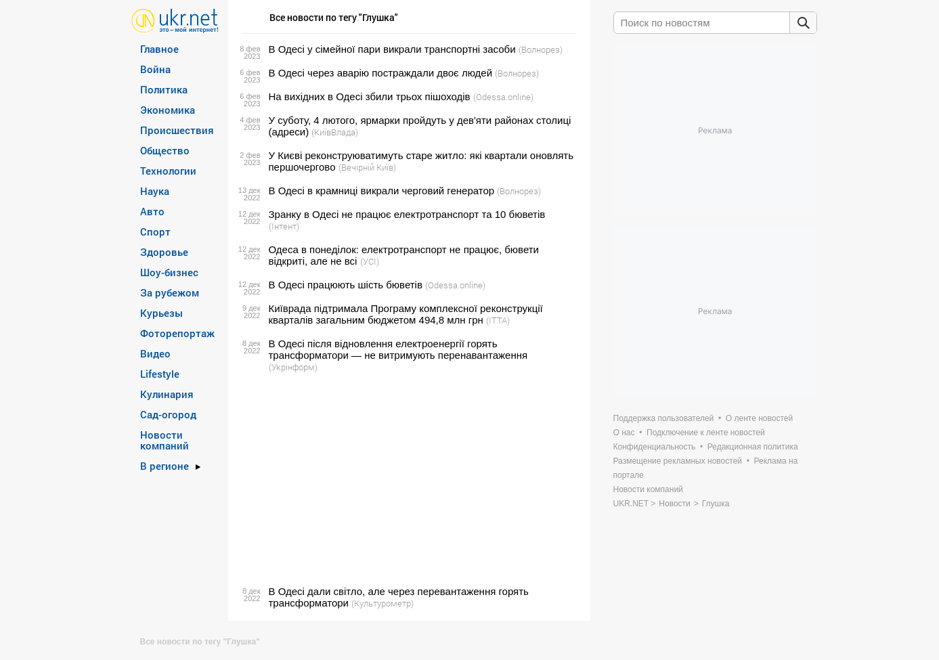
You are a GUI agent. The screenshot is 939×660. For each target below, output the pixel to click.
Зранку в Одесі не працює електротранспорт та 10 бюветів (407, 214)
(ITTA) (498, 320)
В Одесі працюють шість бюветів (345, 284)
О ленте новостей (759, 418)
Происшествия (177, 130)
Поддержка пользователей (663, 418)
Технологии (168, 170)
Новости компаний (164, 440)
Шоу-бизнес (169, 272)
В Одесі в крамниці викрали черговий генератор (382, 190)
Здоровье (164, 251)
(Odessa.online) (503, 97)
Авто (152, 211)
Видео (155, 353)
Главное (159, 48)
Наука (154, 190)
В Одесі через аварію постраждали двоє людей (381, 73)
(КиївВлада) (334, 132)
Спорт (155, 231)
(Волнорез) (541, 49)
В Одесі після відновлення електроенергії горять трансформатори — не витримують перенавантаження (398, 349)
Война (155, 69)
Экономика (167, 109)
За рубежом (169, 292)
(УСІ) (369, 261)
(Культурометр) (382, 603)
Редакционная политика (752, 447)
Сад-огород (168, 414)
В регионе (164, 465)
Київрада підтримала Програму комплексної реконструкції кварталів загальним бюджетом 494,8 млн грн (406, 314)
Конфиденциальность (654, 447)
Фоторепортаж (177, 333)
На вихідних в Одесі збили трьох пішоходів (370, 96)
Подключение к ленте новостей (706, 432)
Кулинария (167, 394)
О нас (624, 432)
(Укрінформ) (293, 367)
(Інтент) (284, 226)
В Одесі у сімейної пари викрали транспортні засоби (392, 49)
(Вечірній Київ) (367, 167)
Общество (165, 150)
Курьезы (161, 312)
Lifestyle (159, 373)
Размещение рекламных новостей (678, 461)
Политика (164, 89)
